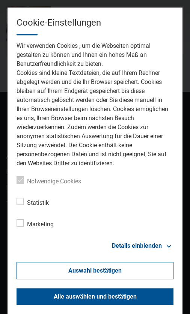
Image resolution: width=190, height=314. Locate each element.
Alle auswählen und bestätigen (95, 296)
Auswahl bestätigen (95, 270)
